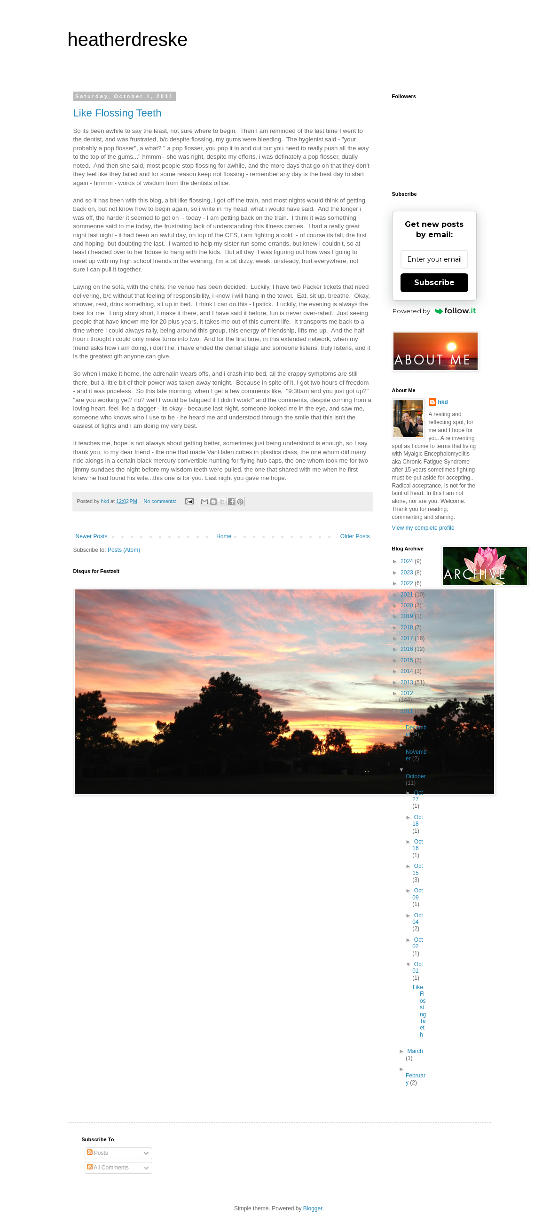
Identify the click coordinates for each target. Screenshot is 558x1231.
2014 (408, 671)
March (415, 1051)
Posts (97, 1153)
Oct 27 (417, 796)
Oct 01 (417, 967)
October (416, 776)
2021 (408, 594)
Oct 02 (417, 943)
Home (223, 536)
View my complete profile (423, 528)
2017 (408, 638)
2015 (408, 660)
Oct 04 (417, 918)
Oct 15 (417, 869)
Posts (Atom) (124, 550)
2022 (408, 583)
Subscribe (434, 282)
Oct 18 (417, 820)
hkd (443, 402)
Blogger (312, 1208)
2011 (408, 711)
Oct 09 (417, 893)
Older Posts (355, 536)
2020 (408, 605)
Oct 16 (417, 845)
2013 (408, 682)
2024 (408, 561)
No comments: (160, 501)
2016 (408, 649)
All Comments (108, 1167)
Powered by (434, 311)
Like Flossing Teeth (117, 113)
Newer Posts (92, 536)
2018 (408, 627)
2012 (407, 693)
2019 (408, 616)
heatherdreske (128, 39)
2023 (408, 572)
